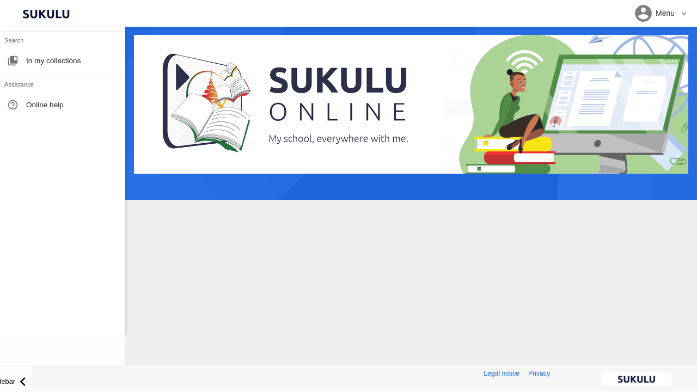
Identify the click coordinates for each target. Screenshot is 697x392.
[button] (660, 14)
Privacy (539, 373)
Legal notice (501, 373)
